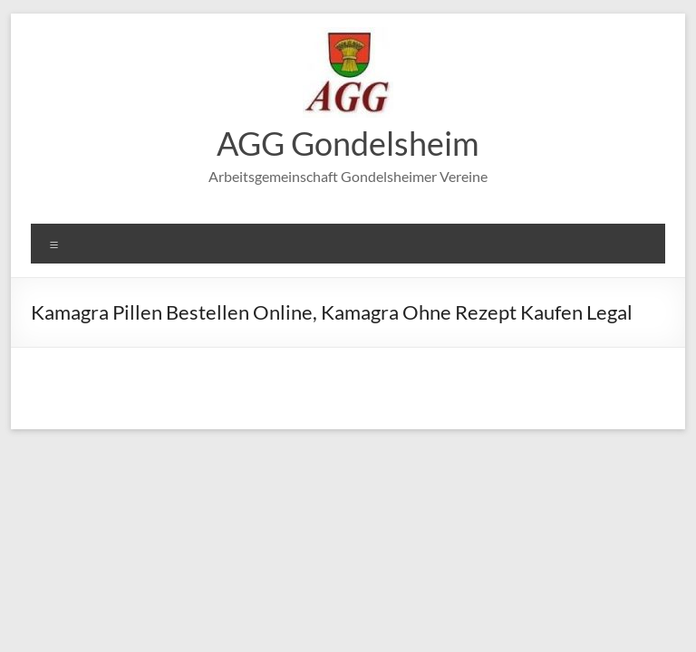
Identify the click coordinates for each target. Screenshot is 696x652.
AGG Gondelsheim (348, 143)
